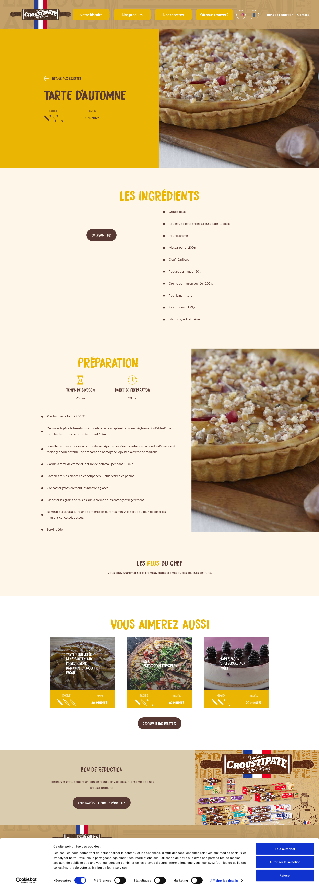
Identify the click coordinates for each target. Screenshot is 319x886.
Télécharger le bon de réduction (102, 802)
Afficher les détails (224, 878)
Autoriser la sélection (285, 859)
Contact (303, 14)
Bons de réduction (280, 14)
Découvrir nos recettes (159, 723)
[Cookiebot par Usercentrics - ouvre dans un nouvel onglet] (26, 878)
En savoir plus (101, 235)
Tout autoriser (285, 846)
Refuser (285, 872)
